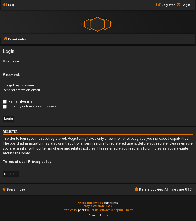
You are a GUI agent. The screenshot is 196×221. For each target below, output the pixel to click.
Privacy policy (39, 162)
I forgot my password (19, 85)
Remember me (17, 101)
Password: (11, 74)
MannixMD (111, 202)
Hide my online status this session (32, 106)
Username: (11, 61)
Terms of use (14, 162)
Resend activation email (21, 90)
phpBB (82, 210)
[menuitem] (8, 5)
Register (11, 174)
